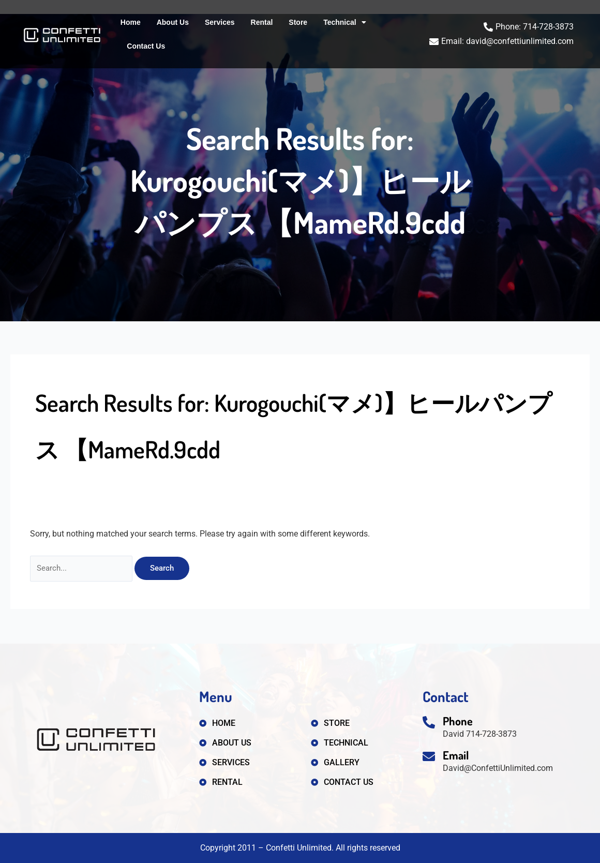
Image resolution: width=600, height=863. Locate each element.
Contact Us (146, 46)
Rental (262, 22)
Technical (344, 22)
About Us (173, 22)
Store (298, 22)
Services (220, 22)
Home (131, 22)
